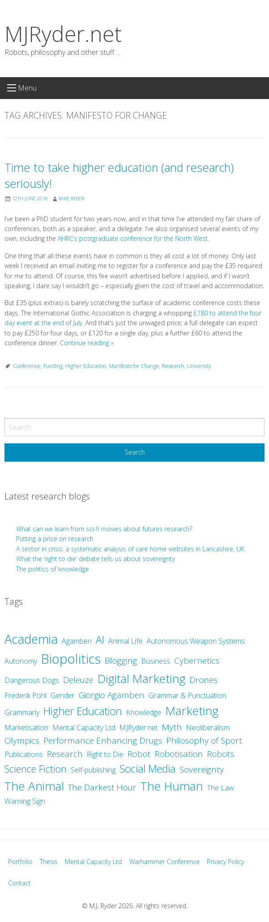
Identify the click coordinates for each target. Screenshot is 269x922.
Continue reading (86, 343)
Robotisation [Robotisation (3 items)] (179, 754)
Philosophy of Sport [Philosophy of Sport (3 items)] (204, 740)
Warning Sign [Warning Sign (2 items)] (24, 801)
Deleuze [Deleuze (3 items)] (78, 680)
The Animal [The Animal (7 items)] (34, 786)
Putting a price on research (54, 538)
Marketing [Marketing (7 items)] (192, 711)
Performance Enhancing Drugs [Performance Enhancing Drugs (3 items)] (102, 740)
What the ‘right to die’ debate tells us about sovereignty (95, 558)
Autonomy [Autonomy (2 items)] (20, 661)
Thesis (49, 861)
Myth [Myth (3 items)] (172, 727)
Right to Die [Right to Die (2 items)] (105, 754)
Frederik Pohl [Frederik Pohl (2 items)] (25, 695)
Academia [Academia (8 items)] (31, 639)
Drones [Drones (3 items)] (203, 680)
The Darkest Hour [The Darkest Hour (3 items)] (102, 787)
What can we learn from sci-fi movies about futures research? (105, 529)
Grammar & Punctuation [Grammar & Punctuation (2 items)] (187, 695)
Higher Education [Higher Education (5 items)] (82, 711)
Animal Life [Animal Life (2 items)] (125, 641)
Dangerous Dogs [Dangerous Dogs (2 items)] (31, 680)
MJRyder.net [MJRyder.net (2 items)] (138, 727)
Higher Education (85, 366)
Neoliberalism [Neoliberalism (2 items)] (208, 727)
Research (173, 366)
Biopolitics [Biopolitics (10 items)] (71, 659)
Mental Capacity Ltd (93, 861)
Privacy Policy (225, 861)
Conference (27, 366)
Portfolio (20, 861)
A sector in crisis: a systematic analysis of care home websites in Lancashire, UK (130, 549)
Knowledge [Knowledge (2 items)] (143, 712)
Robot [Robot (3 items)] (139, 754)
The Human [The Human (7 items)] (171, 786)
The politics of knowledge (52, 569)
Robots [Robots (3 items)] (220, 754)
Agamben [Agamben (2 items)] (77, 641)
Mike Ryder (71, 198)
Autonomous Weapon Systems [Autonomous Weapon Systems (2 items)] (196, 641)
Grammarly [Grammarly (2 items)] (21, 712)
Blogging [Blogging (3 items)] (121, 660)
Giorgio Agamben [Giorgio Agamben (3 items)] (111, 695)
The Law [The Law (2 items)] (220, 788)
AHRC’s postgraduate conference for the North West (133, 238)
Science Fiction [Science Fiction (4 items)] (35, 768)
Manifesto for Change (134, 366)
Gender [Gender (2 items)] (62, 695)
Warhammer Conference (164, 861)
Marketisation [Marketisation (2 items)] (26, 727)
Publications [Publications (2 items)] (23, 754)
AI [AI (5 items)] (100, 640)
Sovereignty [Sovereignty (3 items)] (202, 769)
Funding (53, 366)
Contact (19, 883)
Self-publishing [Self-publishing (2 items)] (93, 770)
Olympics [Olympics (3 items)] (21, 740)
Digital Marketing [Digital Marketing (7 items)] (141, 678)
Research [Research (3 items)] (65, 754)
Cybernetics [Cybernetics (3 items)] (196, 660)
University (199, 366)
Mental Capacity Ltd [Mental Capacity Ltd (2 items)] (83, 727)
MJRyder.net (63, 33)
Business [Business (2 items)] (155, 661)
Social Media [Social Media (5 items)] (148, 768)
